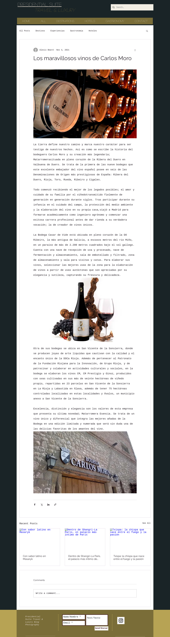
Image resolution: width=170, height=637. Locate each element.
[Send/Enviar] (101, 628)
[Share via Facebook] (34, 504)
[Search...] (132, 7)
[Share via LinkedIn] (48, 504)
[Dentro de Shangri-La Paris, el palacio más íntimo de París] (85, 539)
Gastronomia (76, 31)
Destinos (40, 31)
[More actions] (135, 50)
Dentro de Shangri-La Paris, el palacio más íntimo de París (84, 557)
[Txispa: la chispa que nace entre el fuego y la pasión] (130, 539)
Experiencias (58, 31)
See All (146, 523)
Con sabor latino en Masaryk (34, 557)
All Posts (24, 31)
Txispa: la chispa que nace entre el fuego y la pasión (128, 557)
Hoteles (93, 31)
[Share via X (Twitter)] (41, 504)
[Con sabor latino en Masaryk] (40, 539)
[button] (147, 31)
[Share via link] (55, 504)
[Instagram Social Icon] (120, 620)
